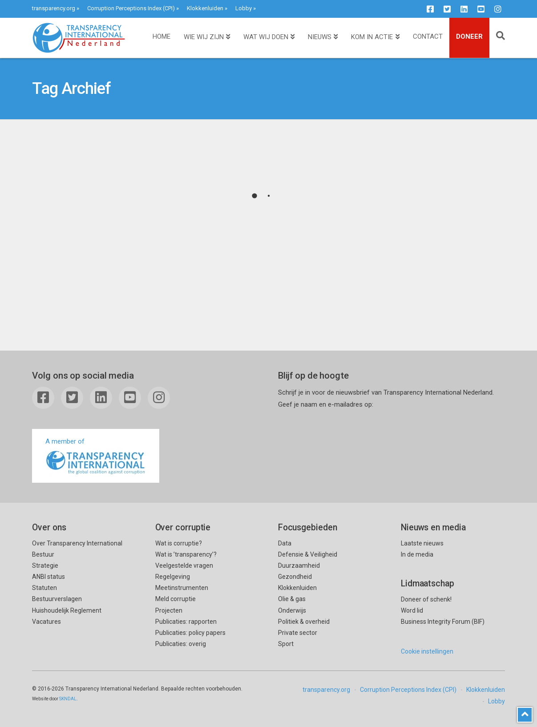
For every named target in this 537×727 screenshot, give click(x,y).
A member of (95, 456)
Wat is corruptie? (178, 543)
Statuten (44, 587)
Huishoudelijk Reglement (66, 610)
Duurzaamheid (299, 565)
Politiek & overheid (304, 621)
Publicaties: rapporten (186, 621)
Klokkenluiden (205, 8)
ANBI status (48, 576)
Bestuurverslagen (57, 598)
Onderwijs (292, 610)
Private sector (297, 632)
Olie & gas (292, 598)
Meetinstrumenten (181, 587)
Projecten (168, 610)
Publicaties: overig (180, 643)
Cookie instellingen (427, 651)
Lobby (243, 8)
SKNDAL (68, 698)
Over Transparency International (77, 543)
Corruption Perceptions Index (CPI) (131, 8)
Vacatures (46, 621)
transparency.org (53, 8)
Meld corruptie (175, 598)
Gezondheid (295, 576)
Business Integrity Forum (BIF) (443, 621)
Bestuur (43, 554)
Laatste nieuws (422, 543)
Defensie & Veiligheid (307, 554)
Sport (286, 643)
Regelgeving (172, 576)
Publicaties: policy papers (190, 632)
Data (284, 543)
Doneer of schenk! (426, 599)
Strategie (45, 565)
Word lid (412, 610)
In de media (417, 554)
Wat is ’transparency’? (186, 554)
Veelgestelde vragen (184, 565)
